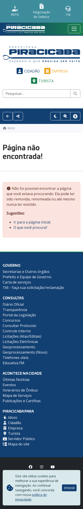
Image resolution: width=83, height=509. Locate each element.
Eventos (9, 384)
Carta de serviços (17, 282)
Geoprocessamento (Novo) (25, 352)
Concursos (11, 320)
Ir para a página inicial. (32, 222)
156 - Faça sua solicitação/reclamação (33, 287)
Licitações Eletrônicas (20, 341)
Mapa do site (16, 444)
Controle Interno (17, 331)
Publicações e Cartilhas (22, 400)
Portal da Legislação (19, 315)
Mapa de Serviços (17, 395)
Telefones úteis (16, 357)
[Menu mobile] (74, 28)
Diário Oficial (13, 304)
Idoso (10, 417)
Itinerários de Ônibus (20, 390)
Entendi (69, 488)
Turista (42, 81)
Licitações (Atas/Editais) (22, 336)
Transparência (15, 309)
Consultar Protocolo (19, 325)
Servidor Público (19, 438)
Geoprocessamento (19, 347)
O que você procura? (30, 227)
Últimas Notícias (16, 379)
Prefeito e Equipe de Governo (27, 276)
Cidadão (27, 71)
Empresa (55, 71)
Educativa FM (13, 362)
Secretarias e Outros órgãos (26, 271)
